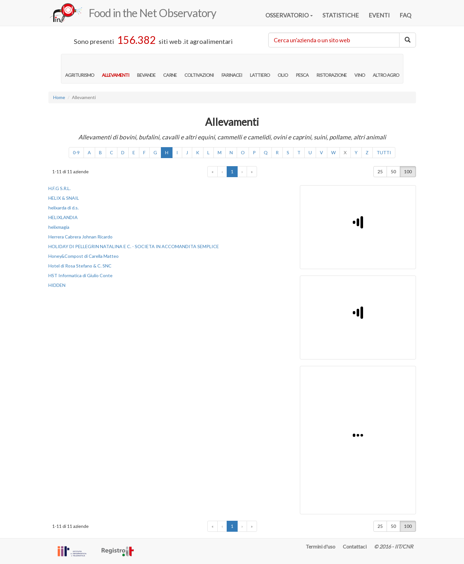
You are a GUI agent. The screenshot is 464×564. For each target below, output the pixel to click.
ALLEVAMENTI (115, 68)
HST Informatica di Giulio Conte (80, 275)
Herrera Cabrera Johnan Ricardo (80, 236)
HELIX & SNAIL (63, 198)
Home (59, 97)
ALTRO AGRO (386, 68)
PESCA (302, 68)
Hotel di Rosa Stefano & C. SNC (80, 265)
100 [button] (408, 171)
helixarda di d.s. (63, 207)
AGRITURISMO (79, 68)
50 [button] (393, 171)
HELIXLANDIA (63, 217)
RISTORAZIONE (331, 68)
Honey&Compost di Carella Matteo (83, 256)
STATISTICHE (340, 15)
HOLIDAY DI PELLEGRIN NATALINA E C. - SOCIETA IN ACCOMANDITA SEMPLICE (133, 246)
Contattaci (355, 546)
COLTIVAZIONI (199, 68)
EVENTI (379, 15)
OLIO (283, 68)
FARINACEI (232, 68)
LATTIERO (260, 68)
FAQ (405, 15)
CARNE (170, 68)
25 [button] (380, 171)
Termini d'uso (320, 546)
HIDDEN (56, 285)
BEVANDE (146, 68)
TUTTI (384, 152)
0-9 (76, 152)
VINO (359, 68)
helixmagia (58, 227)
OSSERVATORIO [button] (289, 15)
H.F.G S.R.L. (59, 188)
